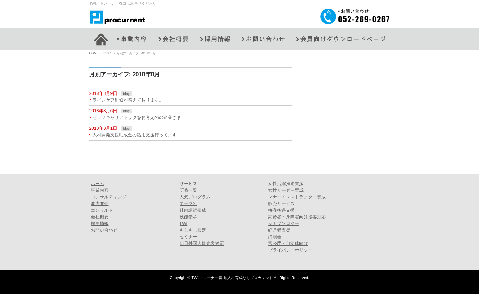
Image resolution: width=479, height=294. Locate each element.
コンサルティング (108, 196)
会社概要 (100, 216)
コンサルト (102, 210)
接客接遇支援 (281, 210)
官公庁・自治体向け (288, 243)
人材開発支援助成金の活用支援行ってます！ (136, 134)
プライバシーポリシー (290, 250)
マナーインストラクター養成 (297, 196)
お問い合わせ (104, 230)
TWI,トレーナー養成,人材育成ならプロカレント (232, 278)
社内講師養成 (193, 210)
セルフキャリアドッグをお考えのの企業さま (136, 117)
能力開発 (100, 203)
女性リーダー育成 (286, 190)
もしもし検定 (193, 230)
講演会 (274, 236)
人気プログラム (195, 196)
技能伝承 (188, 216)
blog (126, 94)
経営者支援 (279, 230)
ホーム (97, 183)
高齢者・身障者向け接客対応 (297, 216)
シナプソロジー (283, 223)
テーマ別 (188, 203)
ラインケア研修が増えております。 (127, 100)
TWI (184, 223)
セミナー (188, 236)
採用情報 (100, 223)
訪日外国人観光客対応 (202, 243)
